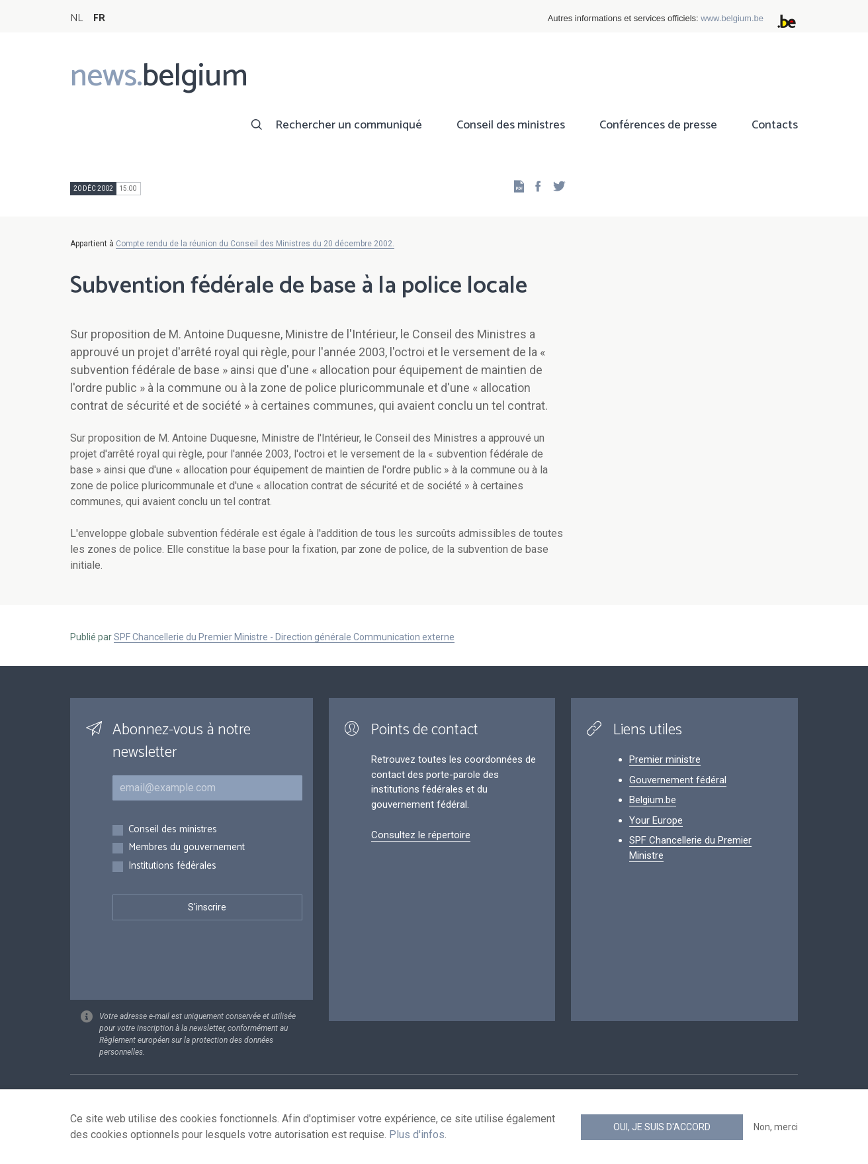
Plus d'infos (417, 1134)
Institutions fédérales (172, 866)
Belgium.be (652, 800)
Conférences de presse (658, 125)
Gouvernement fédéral (677, 780)
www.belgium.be (732, 18)
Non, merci (776, 1127)
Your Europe (656, 820)
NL (76, 18)
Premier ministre (665, 759)
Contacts (775, 125)
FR (99, 18)
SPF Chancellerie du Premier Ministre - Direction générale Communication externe (284, 637)
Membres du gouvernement (186, 847)
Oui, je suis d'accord (662, 1127)
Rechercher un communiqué (348, 125)
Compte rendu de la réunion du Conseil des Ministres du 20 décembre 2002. (255, 243)
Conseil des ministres (510, 125)
